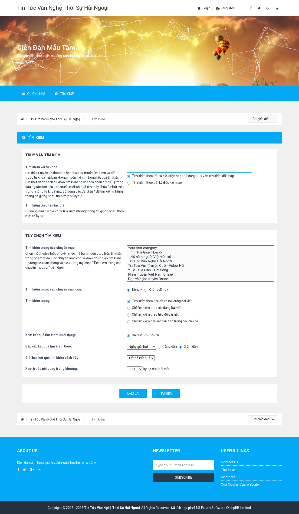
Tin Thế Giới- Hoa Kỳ (200, 252)
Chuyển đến (263, 119)
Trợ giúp (64, 94)
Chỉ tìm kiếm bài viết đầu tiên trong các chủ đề (162, 321)
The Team (228, 469)
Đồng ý (134, 290)
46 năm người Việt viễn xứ (200, 257)
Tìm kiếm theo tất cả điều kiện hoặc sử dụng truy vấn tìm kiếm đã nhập (180, 176)
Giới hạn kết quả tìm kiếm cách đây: (52, 358)
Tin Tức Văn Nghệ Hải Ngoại (200, 261)
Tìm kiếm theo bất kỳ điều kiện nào (154, 183)
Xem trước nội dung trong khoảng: (51, 368)
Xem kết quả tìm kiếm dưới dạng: (50, 335)
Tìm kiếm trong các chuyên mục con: (53, 289)
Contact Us (229, 462)
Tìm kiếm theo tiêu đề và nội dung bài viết (159, 301)
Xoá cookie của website (240, 484)
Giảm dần (188, 347)
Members (228, 477)
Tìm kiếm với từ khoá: (41, 167)
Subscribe (183, 477)
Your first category (200, 248)
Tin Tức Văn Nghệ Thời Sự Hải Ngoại (62, 8)
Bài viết (134, 335)
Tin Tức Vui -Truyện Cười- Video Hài (200, 266)
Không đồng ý (156, 290)
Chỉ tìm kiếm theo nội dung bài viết (154, 308)
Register (225, 8)
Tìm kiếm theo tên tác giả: (45, 205)
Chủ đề (152, 335)
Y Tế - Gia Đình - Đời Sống (200, 270)
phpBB (193, 508)
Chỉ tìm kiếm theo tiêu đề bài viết (153, 315)
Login (204, 8)
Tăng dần (167, 347)
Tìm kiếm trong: (37, 301)
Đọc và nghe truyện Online (200, 279)
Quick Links (33, 94)
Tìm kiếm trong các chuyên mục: (50, 248)
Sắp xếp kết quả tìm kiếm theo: (48, 346)
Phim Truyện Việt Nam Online (200, 274)
